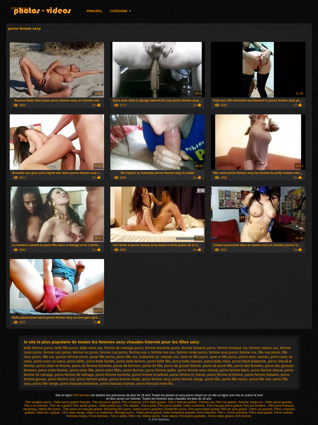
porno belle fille (158, 361)
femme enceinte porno (162, 348)
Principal (94, 11)
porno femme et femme (225, 375)
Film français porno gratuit (224, 405)
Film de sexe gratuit (234, 409)
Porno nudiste (283, 412)
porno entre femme (53, 370)
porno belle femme (130, 361)
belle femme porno (38, 348)
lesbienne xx (149, 357)
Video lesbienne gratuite (179, 412)
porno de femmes (126, 366)
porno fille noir (260, 379)
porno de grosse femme (182, 366)
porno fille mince (234, 379)
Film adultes (131, 405)
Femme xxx (206, 402)
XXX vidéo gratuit (154, 402)
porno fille (212, 379)
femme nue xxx (163, 352)
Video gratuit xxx (110, 405)
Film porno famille (170, 405)
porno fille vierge (45, 384)
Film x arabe (119, 416)
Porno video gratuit (220, 416)
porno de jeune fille (217, 366)
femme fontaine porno (198, 348)
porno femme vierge (187, 379)
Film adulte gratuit (85, 405)
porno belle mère (217, 361)
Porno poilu (149, 405)
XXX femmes (19, 8)
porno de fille (152, 366)
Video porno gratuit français (72, 402)
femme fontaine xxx (232, 348)
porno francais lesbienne (79, 384)
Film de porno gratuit (106, 402)
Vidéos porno (151, 416)
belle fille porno (66, 348)
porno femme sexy (156, 379)
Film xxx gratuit (226, 402)
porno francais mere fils (154, 384)
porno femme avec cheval (197, 370)
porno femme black (234, 370)
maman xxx (169, 357)
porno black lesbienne (249, 361)
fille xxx (48, 357)
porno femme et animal (150, 375)
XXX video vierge (73, 412)
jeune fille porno (102, 357)
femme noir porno (57, 352)
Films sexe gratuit (260, 412)
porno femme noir (61, 379)
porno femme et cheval (187, 375)
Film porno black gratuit (203, 409)
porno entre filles (108, 370)
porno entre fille (82, 370)
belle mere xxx (91, 348)
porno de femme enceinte (92, 366)
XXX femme (243, 416)
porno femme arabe (161, 370)
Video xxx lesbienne (99, 412)
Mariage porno (125, 412)
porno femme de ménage (74, 375)
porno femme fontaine (262, 375)
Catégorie (118, 11)
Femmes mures (76, 416)
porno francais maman (117, 384)
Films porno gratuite (278, 402)
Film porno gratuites (192, 416)
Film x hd (135, 416)
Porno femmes (206, 412)
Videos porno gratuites (148, 409)
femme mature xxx (263, 348)
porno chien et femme (53, 366)
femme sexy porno (223, 352)
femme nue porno (113, 352)
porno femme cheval (266, 370)
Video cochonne (194, 405)
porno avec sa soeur (49, 361)
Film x (222, 412)
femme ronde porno (192, 352)
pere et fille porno (223, 357)
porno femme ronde (125, 379)
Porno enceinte (237, 412)
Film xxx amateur (255, 405)
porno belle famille (100, 361)
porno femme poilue (92, 379)
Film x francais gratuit (182, 402)
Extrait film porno (175, 409)
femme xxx (247, 352)
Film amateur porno (39, 402)
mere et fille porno (194, 357)
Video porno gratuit (148, 412)
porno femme (133, 370)
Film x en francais (36, 405)
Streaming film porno (117, 409)
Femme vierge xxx (251, 402)
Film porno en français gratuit (82, 409)
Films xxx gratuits (261, 409)
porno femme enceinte (113, 375)
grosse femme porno (72, 357)
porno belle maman (187, 361)
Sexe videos (169, 416)
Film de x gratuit (60, 405)
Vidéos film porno (50, 409)
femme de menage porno (123, 348)
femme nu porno (85, 352)
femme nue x (139, 352)
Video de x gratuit (48, 412)
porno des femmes (248, 366)
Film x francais (131, 402)
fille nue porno (269, 352)
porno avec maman (254, 357)
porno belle (75, 361)
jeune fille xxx (127, 357)
